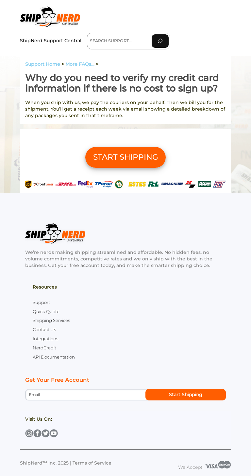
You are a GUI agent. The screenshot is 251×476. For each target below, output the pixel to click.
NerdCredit (44, 347)
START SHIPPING (125, 157)
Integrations (45, 338)
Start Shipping (185, 394)
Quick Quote (46, 311)
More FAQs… (79, 64)
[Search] (160, 41)
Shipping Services (51, 320)
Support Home (42, 64)
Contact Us (44, 329)
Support (41, 302)
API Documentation (54, 357)
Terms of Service (92, 463)
